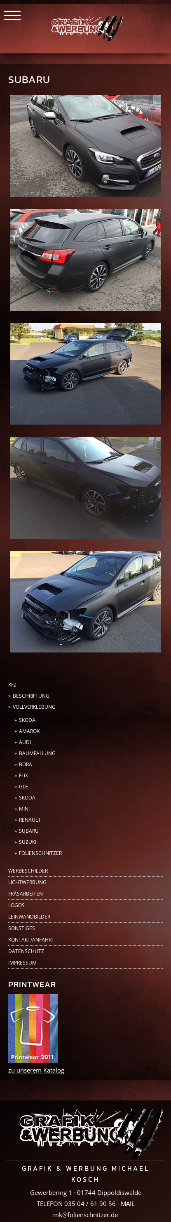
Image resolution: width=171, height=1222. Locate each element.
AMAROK (29, 731)
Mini (24, 808)
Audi (25, 742)
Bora (25, 764)
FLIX (23, 775)
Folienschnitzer (40, 853)
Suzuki (27, 841)
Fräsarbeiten (25, 893)
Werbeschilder (28, 870)
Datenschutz (26, 951)
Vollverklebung (34, 706)
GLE (23, 786)
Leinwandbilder (29, 916)
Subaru (29, 830)
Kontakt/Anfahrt (31, 939)
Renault (30, 819)
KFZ (12, 684)
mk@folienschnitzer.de (85, 1215)
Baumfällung (37, 753)
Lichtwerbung (27, 882)
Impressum (22, 962)
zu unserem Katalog (36, 1070)
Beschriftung (31, 695)
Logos (16, 905)
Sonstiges (21, 928)
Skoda (27, 720)
